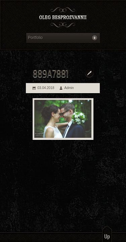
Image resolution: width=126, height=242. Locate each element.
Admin (69, 88)
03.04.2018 (46, 88)
